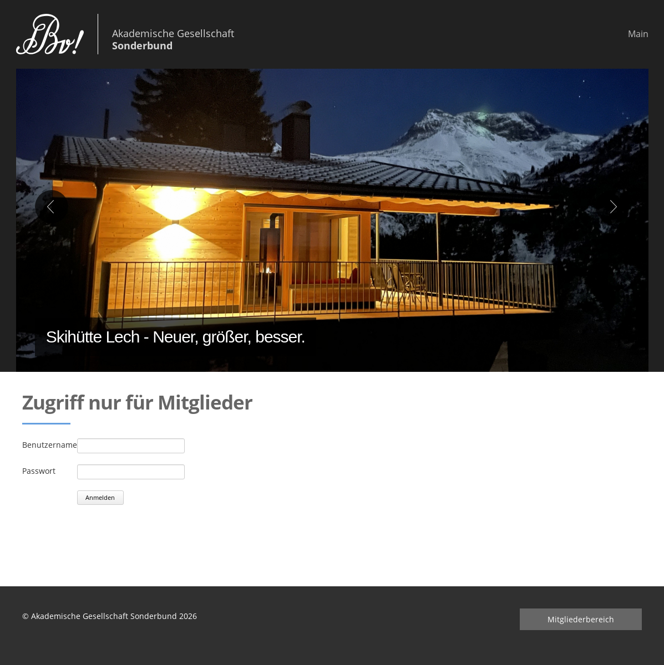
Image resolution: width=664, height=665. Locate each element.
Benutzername (49, 444)
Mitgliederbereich (581, 619)
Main (638, 34)
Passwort (38, 471)
